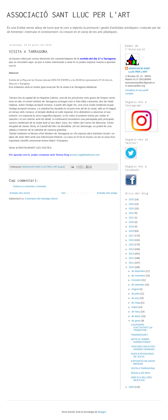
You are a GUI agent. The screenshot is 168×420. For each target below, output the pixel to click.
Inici (63, 193)
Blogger (102, 412)
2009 (132, 387)
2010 (132, 267)
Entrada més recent (20, 193)
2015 (132, 244)
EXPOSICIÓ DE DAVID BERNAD (143, 362)
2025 (132, 199)
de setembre (138, 284)
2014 (132, 249)
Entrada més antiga (107, 193)
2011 (132, 262)
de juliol (135, 293)
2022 (132, 213)
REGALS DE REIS (140, 373)
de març (135, 311)
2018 (132, 231)
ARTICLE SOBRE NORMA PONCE (141, 340)
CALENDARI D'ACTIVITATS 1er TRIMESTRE (142, 327)
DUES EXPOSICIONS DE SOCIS (142, 355)
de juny (135, 298)
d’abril (134, 307)
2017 (132, 235)
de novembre (138, 275)
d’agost (135, 289)
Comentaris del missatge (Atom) (41, 198)
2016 (132, 240)
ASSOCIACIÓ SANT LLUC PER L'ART (68, 14)
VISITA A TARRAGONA (143, 368)
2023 (132, 208)
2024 (132, 204)
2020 (132, 222)
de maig (135, 302)
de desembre (138, 271)
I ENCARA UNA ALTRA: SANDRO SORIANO (143, 348)
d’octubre (136, 280)
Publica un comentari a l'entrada (29, 186)
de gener (136, 320)
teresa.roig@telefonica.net (84, 154)
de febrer (136, 316)
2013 (132, 253)
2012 (132, 258)
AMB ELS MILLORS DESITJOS (141, 379)
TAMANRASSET (139, 334)
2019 (132, 226)
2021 (132, 217)
